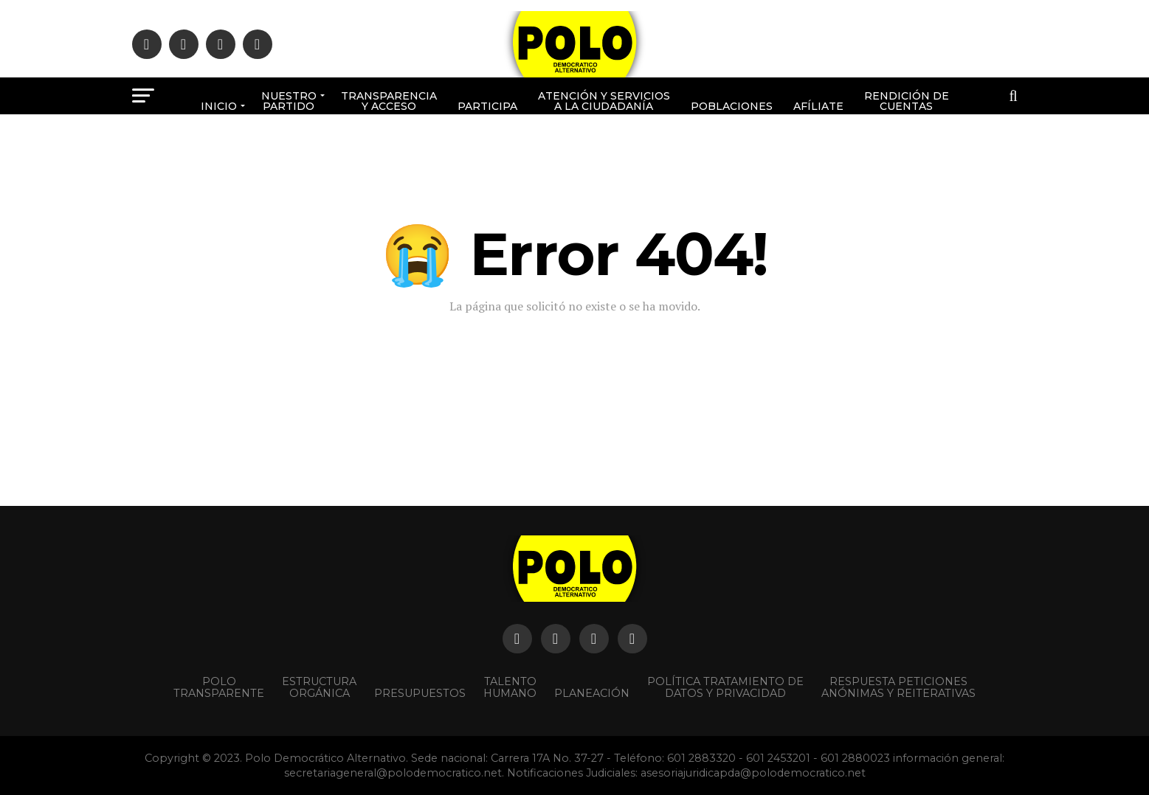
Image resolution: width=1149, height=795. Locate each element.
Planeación (591, 693)
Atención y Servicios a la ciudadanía (604, 101)
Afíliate (818, 106)
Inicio (219, 106)
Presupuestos (420, 693)
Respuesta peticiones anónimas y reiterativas (898, 687)
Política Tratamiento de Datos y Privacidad (725, 687)
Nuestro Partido (289, 101)
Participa (487, 106)
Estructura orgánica (319, 687)
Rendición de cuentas (906, 101)
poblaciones (732, 106)
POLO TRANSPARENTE (218, 687)
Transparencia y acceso (389, 101)
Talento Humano (509, 687)
